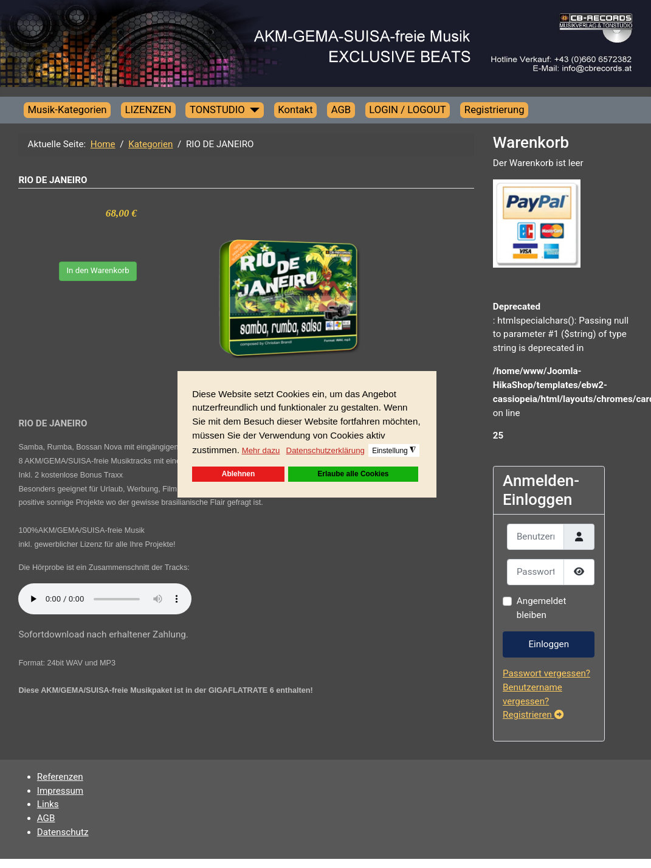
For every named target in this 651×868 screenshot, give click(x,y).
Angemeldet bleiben (542, 607)
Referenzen (60, 776)
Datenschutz (63, 832)
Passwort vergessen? (546, 673)
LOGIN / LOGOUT (407, 109)
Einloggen (548, 644)
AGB (341, 109)
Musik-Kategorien (66, 109)
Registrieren (533, 714)
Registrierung (494, 109)
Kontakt (295, 109)
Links (48, 804)
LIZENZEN (148, 109)
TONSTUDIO (217, 109)
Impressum (60, 790)
